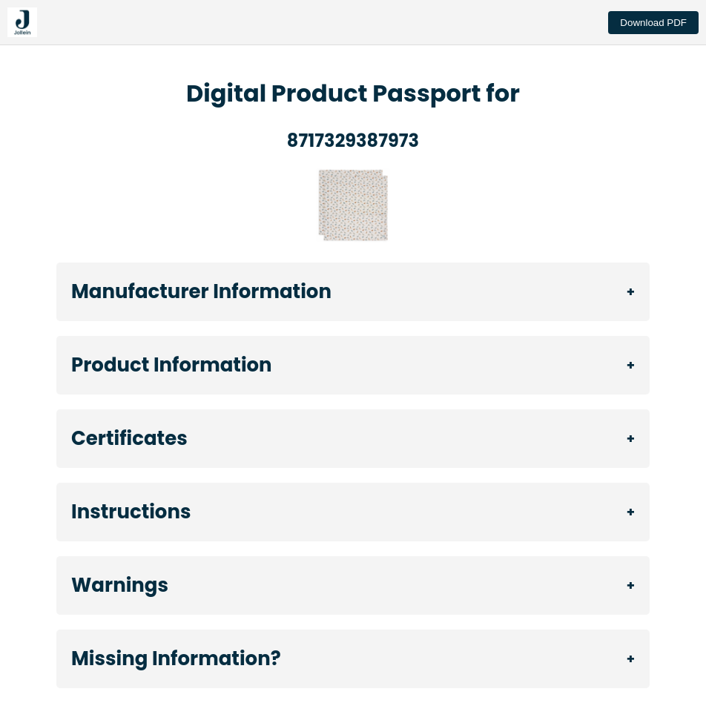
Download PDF (653, 22)
